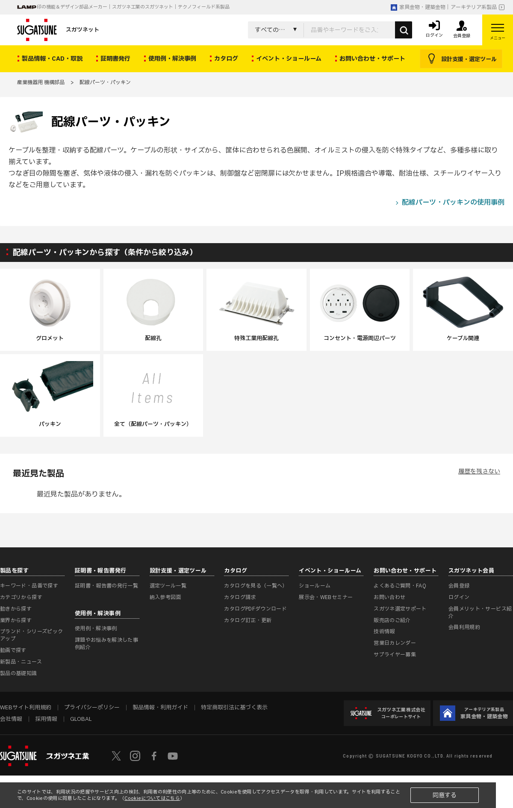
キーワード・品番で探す (29, 586)
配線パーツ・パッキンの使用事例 (453, 202)
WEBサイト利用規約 (25, 707)
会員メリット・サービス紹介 (480, 612)
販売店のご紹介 (392, 620)
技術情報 (384, 631)
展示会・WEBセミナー (326, 597)
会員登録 (458, 586)
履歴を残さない (479, 471)
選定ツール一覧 (168, 586)
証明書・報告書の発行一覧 (106, 586)
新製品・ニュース (21, 662)
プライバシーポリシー (92, 707)
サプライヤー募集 (395, 654)
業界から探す (16, 620)
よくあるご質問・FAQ (400, 586)
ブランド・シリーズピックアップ (31, 635)
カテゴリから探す (21, 597)
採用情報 (46, 719)
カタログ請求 (240, 597)
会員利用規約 (464, 627)
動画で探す (13, 650)
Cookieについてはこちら (152, 798)
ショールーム (314, 586)
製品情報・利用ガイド (160, 707)
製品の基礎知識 (18, 673)
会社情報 (11, 719)
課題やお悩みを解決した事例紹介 (106, 643)
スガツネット (58, 30)
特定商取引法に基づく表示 (234, 707)
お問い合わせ (389, 597)
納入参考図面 (165, 597)
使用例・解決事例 (96, 628)
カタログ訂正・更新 (247, 620)
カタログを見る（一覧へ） (255, 586)
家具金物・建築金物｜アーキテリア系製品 (444, 7)
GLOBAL (80, 719)
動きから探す (16, 609)
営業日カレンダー (395, 643)
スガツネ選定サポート (400, 609)
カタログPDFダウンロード (255, 609)
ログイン (458, 597)
